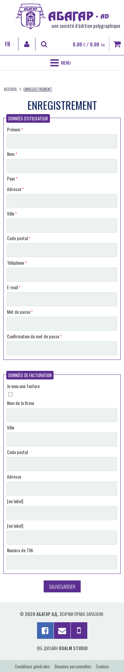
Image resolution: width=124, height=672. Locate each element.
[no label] (15, 501)
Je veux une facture (23, 385)
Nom (12, 153)
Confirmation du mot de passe (34, 336)
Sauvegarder (62, 586)
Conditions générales (32, 666)
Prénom (14, 129)
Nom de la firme (20, 402)
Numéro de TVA (20, 550)
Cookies (102, 666)
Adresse (15, 188)
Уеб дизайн (62, 648)
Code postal (18, 238)
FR (7, 44)
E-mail (13, 287)
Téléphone (16, 262)
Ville (12, 213)
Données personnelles (73, 666)
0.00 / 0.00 (89, 44)
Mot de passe (19, 311)
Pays (12, 178)
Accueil (10, 89)
